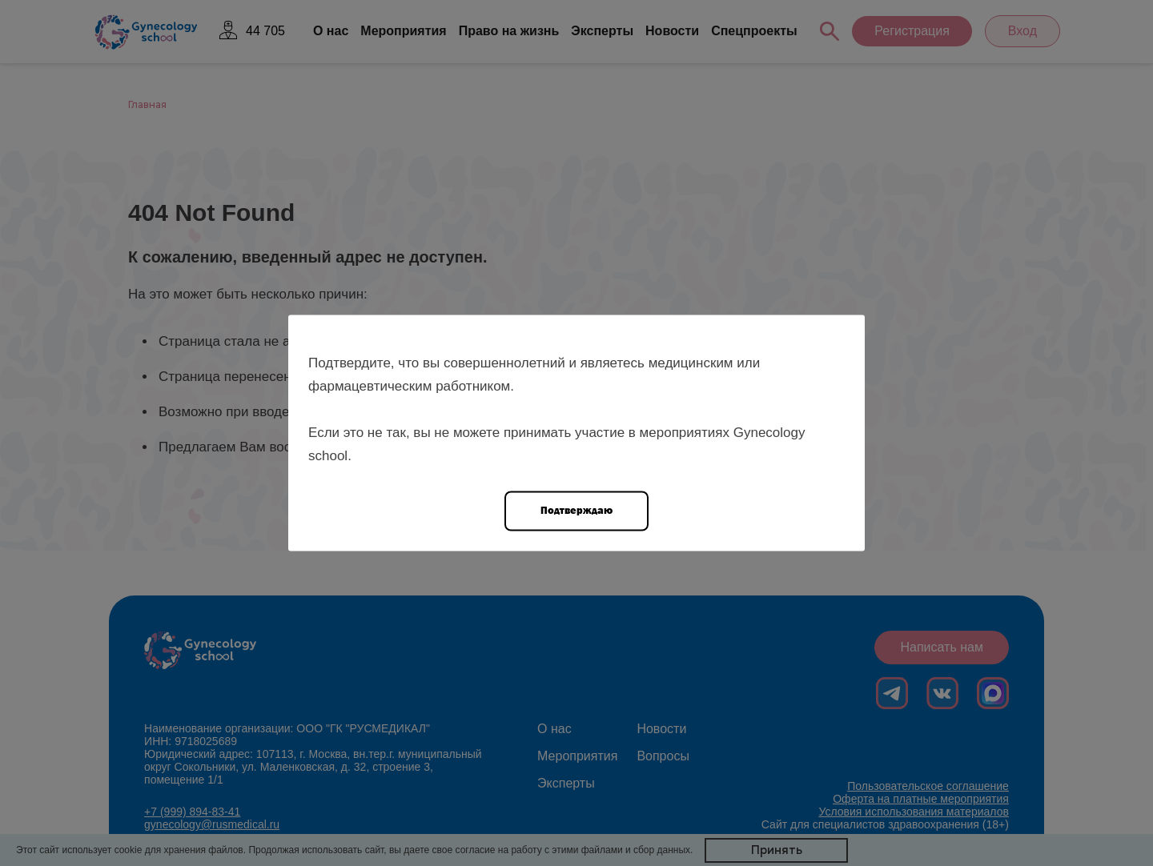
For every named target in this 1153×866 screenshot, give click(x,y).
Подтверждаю (576, 510)
